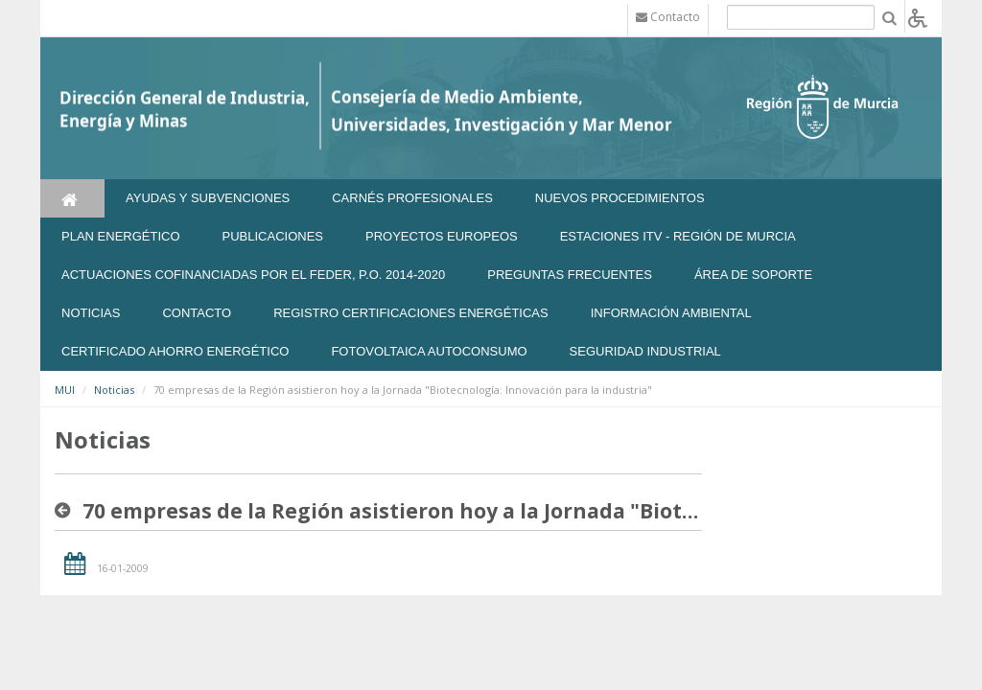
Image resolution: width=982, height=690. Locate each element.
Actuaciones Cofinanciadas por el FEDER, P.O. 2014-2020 (253, 274)
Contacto (196, 313)
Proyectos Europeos (441, 236)
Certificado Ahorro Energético (175, 351)
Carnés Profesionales (412, 198)
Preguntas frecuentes (569, 274)
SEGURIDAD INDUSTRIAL (645, 351)
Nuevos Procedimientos (620, 198)
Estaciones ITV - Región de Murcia (678, 236)
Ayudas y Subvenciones (208, 198)
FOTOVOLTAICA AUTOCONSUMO (428, 351)
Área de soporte (753, 274)
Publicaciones (272, 236)
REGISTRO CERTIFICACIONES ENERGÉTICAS (411, 313)
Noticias (114, 389)
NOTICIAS (90, 313)
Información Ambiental (671, 313)
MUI (65, 389)
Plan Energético (120, 236)
